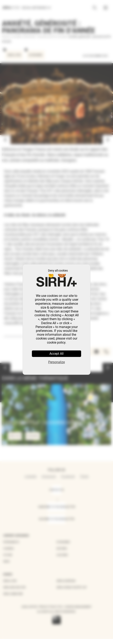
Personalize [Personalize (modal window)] (56, 362)
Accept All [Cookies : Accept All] (56, 354)
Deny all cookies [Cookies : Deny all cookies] (58, 270)
